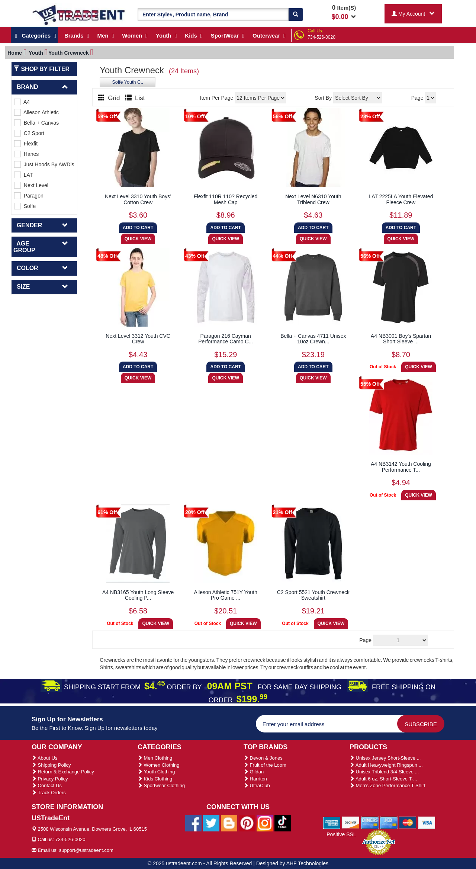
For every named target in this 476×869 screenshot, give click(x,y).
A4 (22, 102)
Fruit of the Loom (265, 765)
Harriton (255, 779)
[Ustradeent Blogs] (229, 822)
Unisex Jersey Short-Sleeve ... (385, 758)
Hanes (26, 154)
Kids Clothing (155, 779)
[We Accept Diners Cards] (370, 822)
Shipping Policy (51, 765)
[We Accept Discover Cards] (351, 822)
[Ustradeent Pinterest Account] (247, 822)
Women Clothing (158, 765)
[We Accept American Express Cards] (332, 822)
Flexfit (26, 143)
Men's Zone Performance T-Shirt (387, 785)
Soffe (25, 206)
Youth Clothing (156, 772)
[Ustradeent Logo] (79, 14)
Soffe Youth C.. (127, 82)
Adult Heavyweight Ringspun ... (386, 765)
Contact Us (47, 785)
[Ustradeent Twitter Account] (211, 822)
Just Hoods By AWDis (44, 164)
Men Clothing (155, 758)
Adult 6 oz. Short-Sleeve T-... (383, 779)
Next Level (31, 185)
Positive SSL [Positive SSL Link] (341, 834)
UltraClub (257, 785)
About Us (44, 758)
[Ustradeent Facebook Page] (193, 822)
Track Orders (49, 792)
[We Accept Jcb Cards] (389, 822)
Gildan (254, 772)
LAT (23, 174)
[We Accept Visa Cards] (426, 822)
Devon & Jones (263, 758)
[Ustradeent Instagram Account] (265, 822)
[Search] (295, 14)
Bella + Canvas (36, 122)
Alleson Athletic (36, 112)
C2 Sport (29, 133)
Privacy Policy (50, 779)
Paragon (29, 195)
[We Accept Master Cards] (407, 822)
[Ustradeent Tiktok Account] (282, 822)
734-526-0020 (321, 37)
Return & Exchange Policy (63, 772)
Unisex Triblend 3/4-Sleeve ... (384, 772)
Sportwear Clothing (161, 785)
